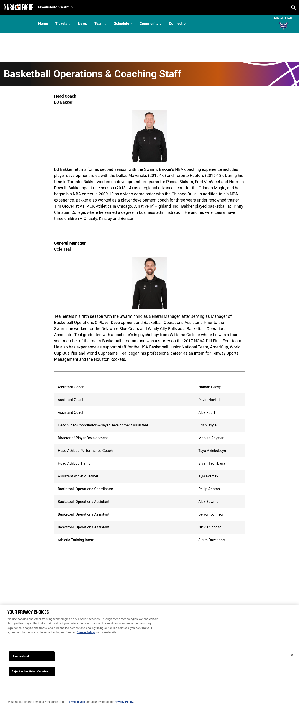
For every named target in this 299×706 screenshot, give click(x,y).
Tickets (61, 23)
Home (43, 23)
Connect (176, 23)
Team (98, 23)
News (82, 23)
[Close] (292, 662)
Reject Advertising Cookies (30, 678)
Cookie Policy (86, 639)
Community (149, 23)
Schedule (121, 23)
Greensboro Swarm (54, 7)
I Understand (20, 663)
